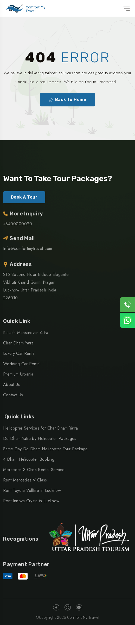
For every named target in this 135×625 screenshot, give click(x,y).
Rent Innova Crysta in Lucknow (31, 501)
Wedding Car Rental (22, 364)
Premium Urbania (18, 374)
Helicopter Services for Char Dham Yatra (40, 428)
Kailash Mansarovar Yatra (25, 333)
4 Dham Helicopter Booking (28, 459)
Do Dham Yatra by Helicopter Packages (39, 438)
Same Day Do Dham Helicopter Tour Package (45, 449)
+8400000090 (17, 224)
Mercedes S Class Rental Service (34, 470)
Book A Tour (24, 197)
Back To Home (67, 99)
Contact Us (13, 395)
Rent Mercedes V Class (25, 480)
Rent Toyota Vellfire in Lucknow (32, 490)
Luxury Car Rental (19, 353)
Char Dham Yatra (18, 343)
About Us (11, 385)
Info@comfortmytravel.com (27, 249)
